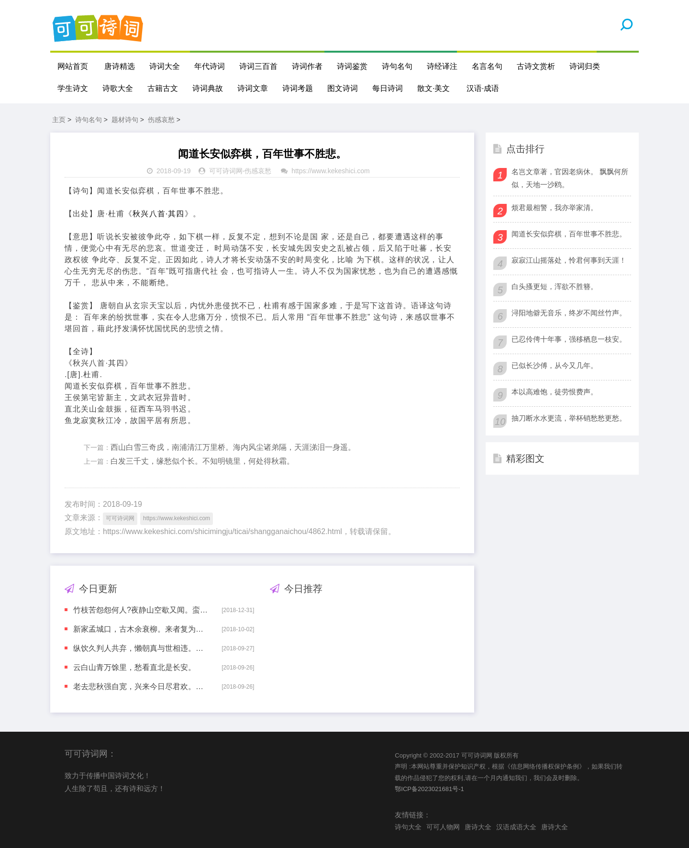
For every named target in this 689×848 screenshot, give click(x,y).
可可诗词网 (226, 171)
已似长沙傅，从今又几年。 (554, 365)
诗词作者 (307, 66)
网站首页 (72, 66)
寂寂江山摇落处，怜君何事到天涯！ (568, 260)
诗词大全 (164, 66)
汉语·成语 (483, 88)
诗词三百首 (258, 66)
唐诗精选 (119, 66)
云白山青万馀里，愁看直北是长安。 (134, 667)
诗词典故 (207, 88)
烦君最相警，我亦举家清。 (554, 207)
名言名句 (487, 66)
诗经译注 (442, 66)
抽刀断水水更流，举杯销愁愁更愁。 (568, 418)
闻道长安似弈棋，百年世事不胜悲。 (568, 234)
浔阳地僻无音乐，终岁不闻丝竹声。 (568, 313)
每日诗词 (387, 88)
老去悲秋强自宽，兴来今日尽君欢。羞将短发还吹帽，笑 (140, 686)
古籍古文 (162, 88)
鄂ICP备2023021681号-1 (429, 788)
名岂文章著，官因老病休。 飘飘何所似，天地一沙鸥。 (569, 178)
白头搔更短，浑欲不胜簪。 (554, 286)
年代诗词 (209, 66)
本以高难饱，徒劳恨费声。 (554, 392)
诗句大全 (408, 827)
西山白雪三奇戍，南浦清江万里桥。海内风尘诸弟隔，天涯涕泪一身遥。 (233, 447)
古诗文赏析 (536, 66)
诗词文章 (252, 88)
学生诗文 (72, 88)
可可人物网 (443, 827)
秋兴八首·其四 (158, 214)
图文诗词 (342, 88)
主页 (59, 119)
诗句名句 (397, 66)
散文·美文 (433, 88)
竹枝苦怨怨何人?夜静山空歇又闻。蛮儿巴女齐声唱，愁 (140, 610)
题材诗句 (124, 119)
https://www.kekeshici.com (330, 171)
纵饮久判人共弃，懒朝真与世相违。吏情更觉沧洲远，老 (140, 648)
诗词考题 (297, 88)
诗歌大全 (117, 88)
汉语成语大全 (516, 827)
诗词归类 (584, 66)
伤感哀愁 (161, 119)
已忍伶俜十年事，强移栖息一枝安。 (568, 339)
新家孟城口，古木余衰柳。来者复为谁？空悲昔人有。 (140, 629)
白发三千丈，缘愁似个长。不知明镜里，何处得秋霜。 (202, 461)
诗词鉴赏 (352, 66)
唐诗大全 (478, 827)
